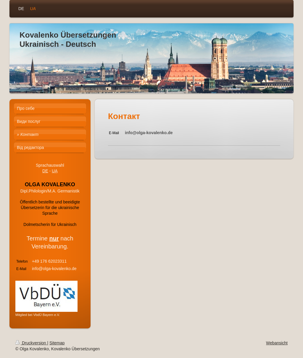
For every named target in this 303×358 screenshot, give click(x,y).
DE (45, 170)
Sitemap (57, 343)
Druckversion (31, 343)
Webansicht (277, 343)
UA (54, 170)
